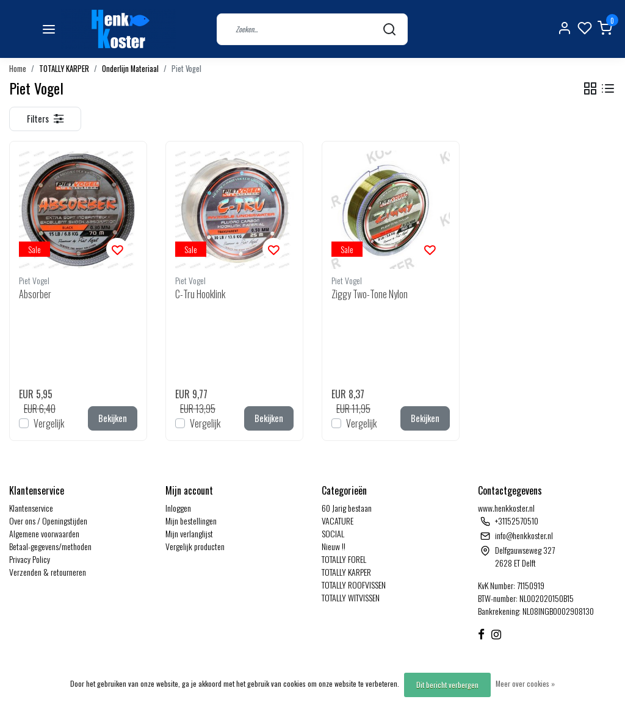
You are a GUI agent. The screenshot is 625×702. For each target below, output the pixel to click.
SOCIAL (333, 533)
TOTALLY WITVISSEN (351, 597)
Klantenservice (31, 507)
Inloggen (178, 507)
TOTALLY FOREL (344, 559)
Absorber (35, 294)
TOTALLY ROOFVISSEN (354, 584)
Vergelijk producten (195, 546)
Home (17, 68)
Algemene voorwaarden (44, 533)
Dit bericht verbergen (447, 684)
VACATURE (337, 520)
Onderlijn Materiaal (130, 68)
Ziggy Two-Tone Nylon (369, 294)
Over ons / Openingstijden (48, 520)
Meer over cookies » (525, 683)
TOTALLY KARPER (64, 68)
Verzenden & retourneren (47, 571)
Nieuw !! (333, 546)
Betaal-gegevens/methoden (50, 546)
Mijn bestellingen (191, 520)
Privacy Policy (29, 559)
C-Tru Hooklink (200, 294)
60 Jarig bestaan (347, 507)
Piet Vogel (186, 68)
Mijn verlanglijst (189, 533)
